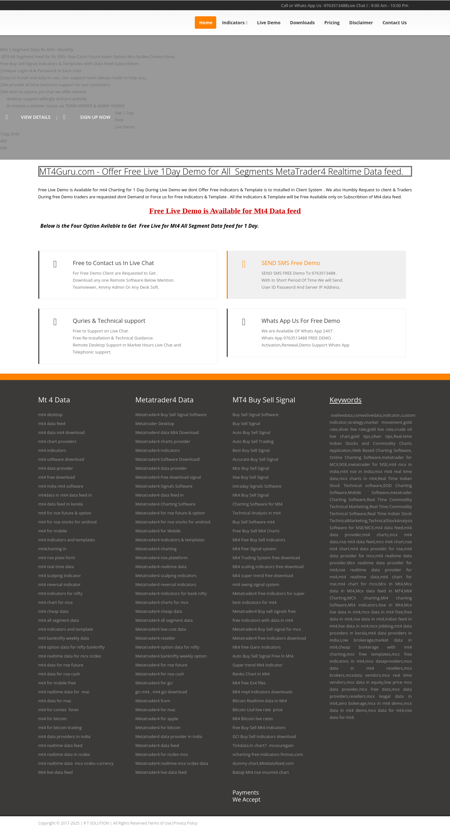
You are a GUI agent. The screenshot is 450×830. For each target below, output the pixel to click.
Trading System (256, 557)
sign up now (89, 117)
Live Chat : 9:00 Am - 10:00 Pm (377, 5)
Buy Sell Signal (246, 423)
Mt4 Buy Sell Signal (251, 495)
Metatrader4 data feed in (159, 495)
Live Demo (268, 22)
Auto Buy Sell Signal (252, 432)
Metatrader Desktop (154, 423)
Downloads (302, 22)
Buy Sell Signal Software (255, 414)
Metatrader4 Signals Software (164, 486)
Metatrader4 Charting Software (165, 504)
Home (205, 22)
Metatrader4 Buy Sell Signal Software (171, 414)
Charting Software (250, 504)
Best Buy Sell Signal (251, 450)
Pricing (332, 22)
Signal (256, 549)
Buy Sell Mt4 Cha (258, 531)
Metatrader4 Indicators (157, 540)
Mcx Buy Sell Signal (251, 468)
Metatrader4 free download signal (168, 477)
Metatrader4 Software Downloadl (167, 459)
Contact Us (395, 22)
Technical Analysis (250, 513)
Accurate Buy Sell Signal (255, 459)
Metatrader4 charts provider (162, 441)
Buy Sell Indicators (268, 540)
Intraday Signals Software (257, 486)
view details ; (31, 117)
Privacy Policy (185, 823)
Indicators (235, 22)
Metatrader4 (147, 432)
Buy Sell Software (249, 522)
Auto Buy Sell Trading (253, 441)
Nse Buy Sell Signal (251, 477)
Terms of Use (160, 823)
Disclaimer (361, 22)
